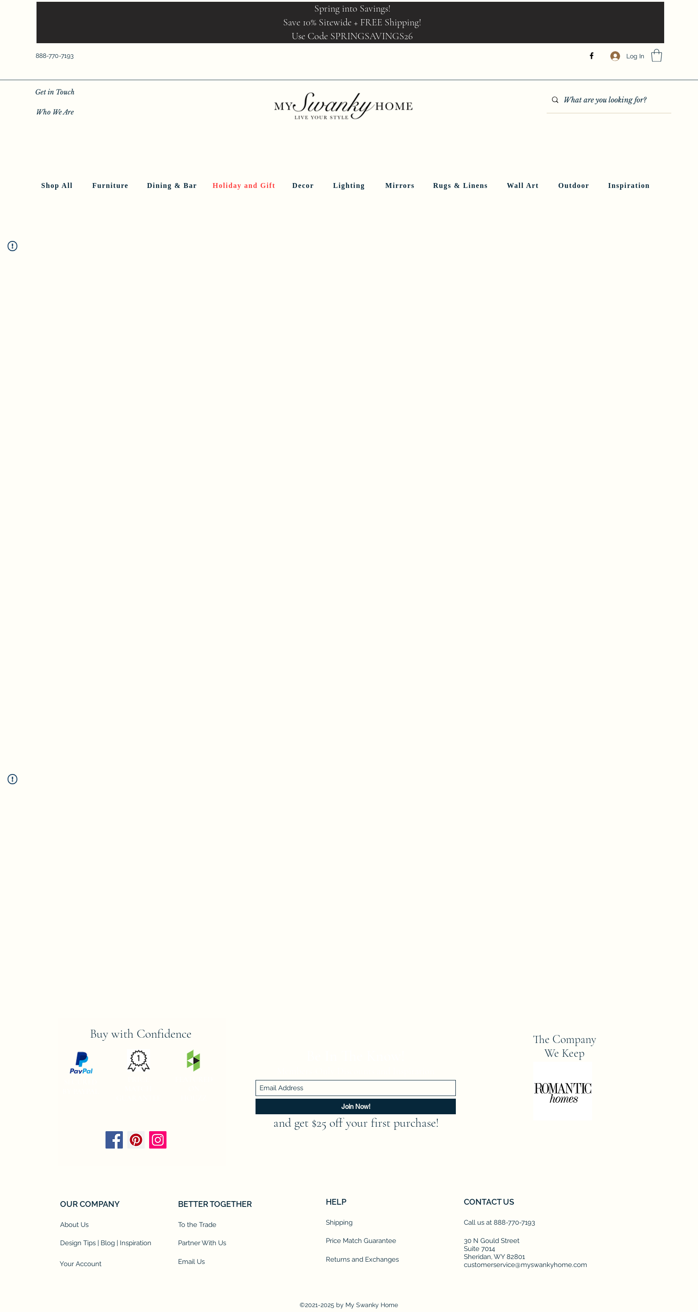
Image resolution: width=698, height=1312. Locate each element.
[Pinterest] (136, 1140)
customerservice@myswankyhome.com (525, 1265)
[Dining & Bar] (173, 186)
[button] (656, 55)
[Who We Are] (55, 112)
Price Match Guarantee (361, 1241)
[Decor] (304, 186)
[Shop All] (58, 186)
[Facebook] (591, 55)
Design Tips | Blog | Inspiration (105, 1243)
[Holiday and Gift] (244, 186)
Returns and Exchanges (362, 1259)
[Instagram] (157, 1140)
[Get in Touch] (55, 92)
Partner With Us (202, 1243)
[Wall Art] (523, 186)
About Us (74, 1225)
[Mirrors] (400, 186)
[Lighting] (350, 186)
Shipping (339, 1222)
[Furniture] (111, 186)
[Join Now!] (356, 1106)
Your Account (80, 1264)
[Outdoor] (575, 186)
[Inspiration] (629, 186)
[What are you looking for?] (608, 100)
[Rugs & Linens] (461, 186)
